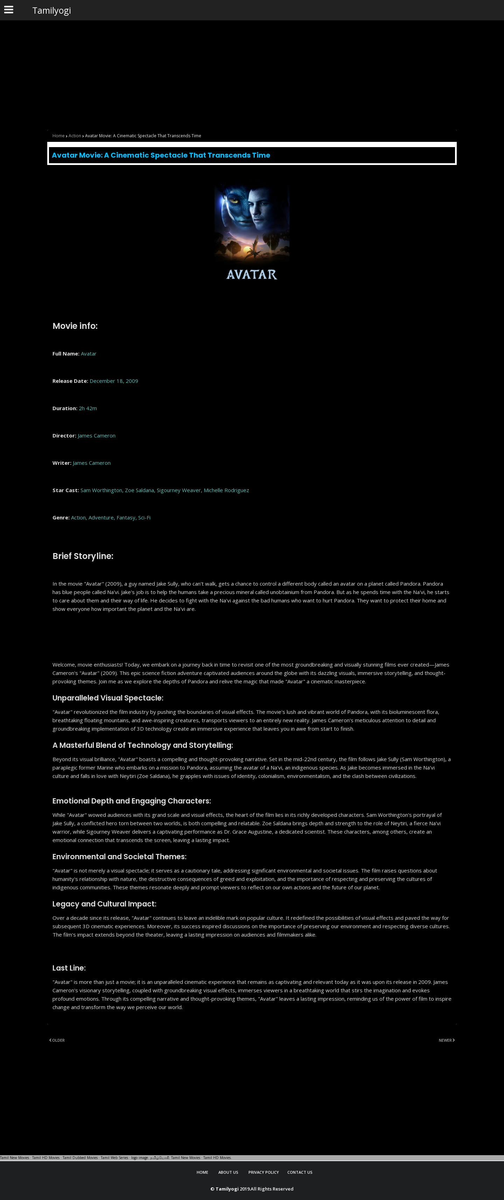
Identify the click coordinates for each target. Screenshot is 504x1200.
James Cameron (96, 435)
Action (75, 136)
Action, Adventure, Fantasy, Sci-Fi (110, 517)
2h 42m (88, 408)
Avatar (89, 353)
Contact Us (300, 1172)
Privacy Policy (263, 1172)
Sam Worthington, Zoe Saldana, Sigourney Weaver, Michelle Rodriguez (164, 490)
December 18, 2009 (114, 380)
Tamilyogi (51, 10)
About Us (228, 1172)
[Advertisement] (210, 71)
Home (58, 136)
